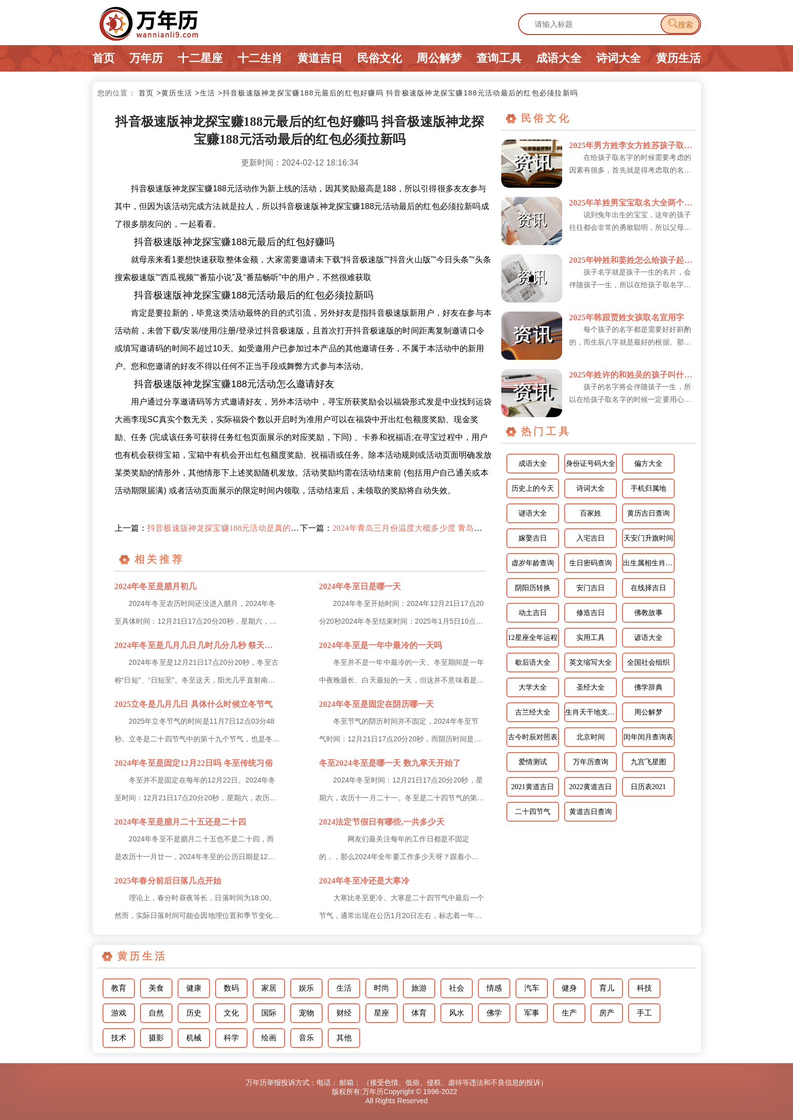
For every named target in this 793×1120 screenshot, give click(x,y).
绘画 (269, 1038)
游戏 (118, 1013)
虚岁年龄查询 (532, 563)
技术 (118, 1038)
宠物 (306, 1013)
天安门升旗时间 (648, 538)
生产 (569, 1013)
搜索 (680, 23)
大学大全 (533, 687)
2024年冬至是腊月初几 (156, 586)
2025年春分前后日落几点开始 (168, 880)
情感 (494, 988)
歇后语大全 (532, 662)
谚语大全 (648, 637)
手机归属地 (648, 488)
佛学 (494, 1013)
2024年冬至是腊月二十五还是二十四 (180, 822)
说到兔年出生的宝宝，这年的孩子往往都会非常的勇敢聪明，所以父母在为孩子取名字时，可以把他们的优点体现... (630, 222)
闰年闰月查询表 (648, 737)
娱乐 (306, 988)
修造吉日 (590, 613)
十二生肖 (260, 58)
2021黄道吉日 (532, 787)
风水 (456, 1013)
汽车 (531, 988)
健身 (569, 988)
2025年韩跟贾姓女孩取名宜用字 (626, 317)
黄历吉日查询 (648, 513)
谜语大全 (533, 513)
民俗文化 (379, 58)
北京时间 (590, 737)
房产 (606, 1013)
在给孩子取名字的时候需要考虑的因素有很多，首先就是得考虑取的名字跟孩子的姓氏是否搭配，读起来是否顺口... (630, 165)
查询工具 (499, 58)
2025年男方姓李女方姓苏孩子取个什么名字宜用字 (632, 145)
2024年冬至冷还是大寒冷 (364, 880)
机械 (193, 1038)
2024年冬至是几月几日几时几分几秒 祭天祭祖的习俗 (198, 645)
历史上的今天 (532, 488)
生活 (344, 988)
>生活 (205, 93)
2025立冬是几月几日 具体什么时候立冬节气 (194, 704)
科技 (644, 988)
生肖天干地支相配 (591, 712)
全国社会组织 (648, 662)
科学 (231, 1038)
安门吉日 (590, 588)
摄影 (156, 1038)
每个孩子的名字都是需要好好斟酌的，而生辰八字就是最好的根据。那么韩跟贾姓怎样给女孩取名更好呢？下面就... (630, 337)
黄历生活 (678, 58)
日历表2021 (648, 787)
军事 (531, 1013)
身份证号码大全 (590, 463)
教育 (118, 988)
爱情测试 (533, 762)
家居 (269, 988)
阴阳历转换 (532, 588)
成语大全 (558, 58)
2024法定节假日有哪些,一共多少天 (381, 822)
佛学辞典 (648, 687)
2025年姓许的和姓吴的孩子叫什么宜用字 (632, 374)
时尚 (381, 988)
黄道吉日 (319, 58)
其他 (344, 1038)
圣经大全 (590, 687)
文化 (231, 1013)
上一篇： (207, 528)
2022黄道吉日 (590, 787)
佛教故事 (648, 613)
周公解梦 (439, 58)
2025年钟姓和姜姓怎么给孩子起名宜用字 (632, 260)
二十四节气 (532, 812)
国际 (269, 1013)
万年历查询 (590, 762)
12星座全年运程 (533, 637)
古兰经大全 (532, 712)
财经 (344, 1013)
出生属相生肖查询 (649, 563)
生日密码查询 (590, 563)
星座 (381, 1013)
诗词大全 (618, 58)
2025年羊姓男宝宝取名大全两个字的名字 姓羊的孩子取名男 (632, 202)
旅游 (419, 988)
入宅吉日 (590, 538)
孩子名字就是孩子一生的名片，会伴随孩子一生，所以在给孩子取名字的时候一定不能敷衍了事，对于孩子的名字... (630, 279)
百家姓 (590, 513)
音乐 (306, 1038)
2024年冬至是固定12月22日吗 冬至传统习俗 (194, 763)
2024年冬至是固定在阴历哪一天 (376, 704)
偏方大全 (648, 463)
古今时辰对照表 (533, 737)
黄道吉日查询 (590, 812)
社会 (456, 988)
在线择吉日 (648, 588)
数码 (231, 988)
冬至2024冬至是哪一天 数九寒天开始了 (390, 763)
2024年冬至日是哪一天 (360, 586)
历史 (193, 1013)
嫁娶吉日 (533, 538)
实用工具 (590, 637)
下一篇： (392, 528)
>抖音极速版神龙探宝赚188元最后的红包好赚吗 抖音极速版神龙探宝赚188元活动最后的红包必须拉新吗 (398, 93)
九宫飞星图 (648, 762)
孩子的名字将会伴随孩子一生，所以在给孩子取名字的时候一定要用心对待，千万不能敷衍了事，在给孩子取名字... (630, 394)
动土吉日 (533, 613)
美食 (156, 988)
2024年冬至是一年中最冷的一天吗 (380, 645)
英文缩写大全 (590, 662)
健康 (193, 988)
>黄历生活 (174, 93)
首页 (103, 58)
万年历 (146, 58)
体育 (419, 1013)
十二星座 (200, 58)
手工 (644, 1013)
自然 (156, 1013)
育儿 (606, 988)
